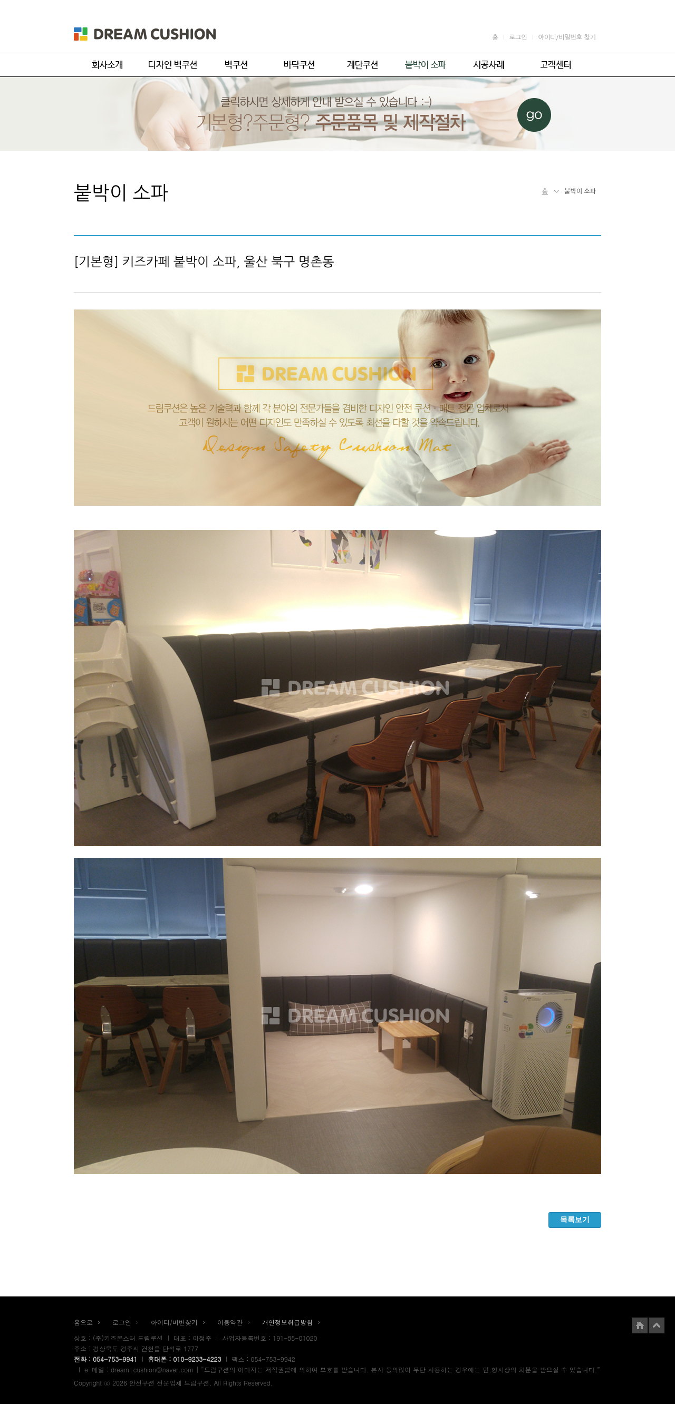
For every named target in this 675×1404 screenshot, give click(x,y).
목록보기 (575, 1219)
